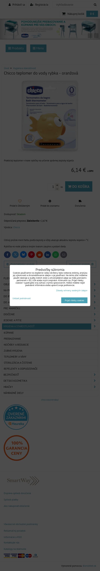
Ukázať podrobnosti (22, 298)
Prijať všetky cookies (74, 300)
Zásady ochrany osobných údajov (71, 290)
